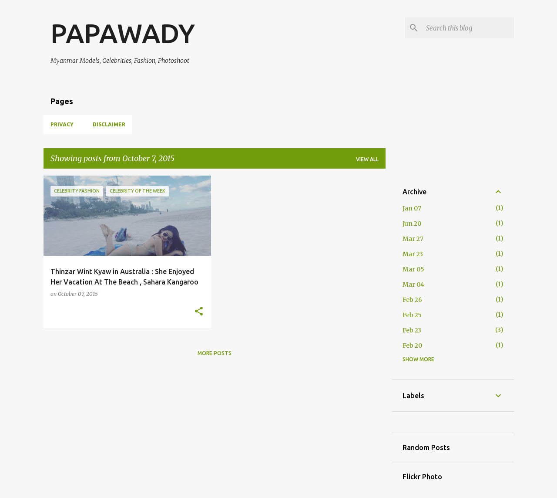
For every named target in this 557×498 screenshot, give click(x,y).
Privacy (62, 124)
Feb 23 (412, 330)
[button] (199, 312)
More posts (215, 353)
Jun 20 (412, 223)
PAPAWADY (122, 33)
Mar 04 (413, 284)
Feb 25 (412, 315)
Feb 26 (412, 300)
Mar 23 (413, 254)
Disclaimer (109, 124)
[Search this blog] (468, 27)
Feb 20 (412, 345)
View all (367, 159)
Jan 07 (412, 208)
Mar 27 (413, 239)
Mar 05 (413, 269)
